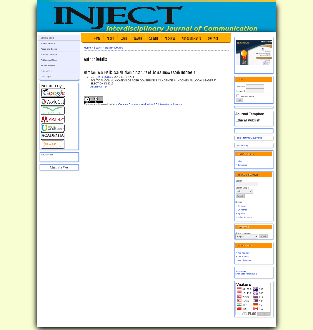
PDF (106, 87)
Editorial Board (47, 38)
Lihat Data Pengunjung (246, 274)
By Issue (242, 206)
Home (97, 38)
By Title (241, 213)
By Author (242, 210)
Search (137, 38)
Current (153, 38)
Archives (170, 38)
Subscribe (242, 165)
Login (124, 38)
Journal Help (242, 145)
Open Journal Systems (249, 138)
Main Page (46, 76)
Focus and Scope (49, 49)
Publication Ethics (49, 60)
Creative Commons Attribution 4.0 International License (150, 104)
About (110, 38)
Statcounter (240, 271)
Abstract (96, 87)
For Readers (244, 253)
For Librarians (244, 260)
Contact (213, 38)
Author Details (114, 47)
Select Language (243, 233)
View (240, 161)
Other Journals (245, 217)
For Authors (243, 256)
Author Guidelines (49, 54)
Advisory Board (48, 43)
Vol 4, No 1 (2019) (101, 77)
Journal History (48, 65)
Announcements (191, 38)
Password (240, 91)
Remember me (247, 96)
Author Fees (46, 71)
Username (240, 86)
